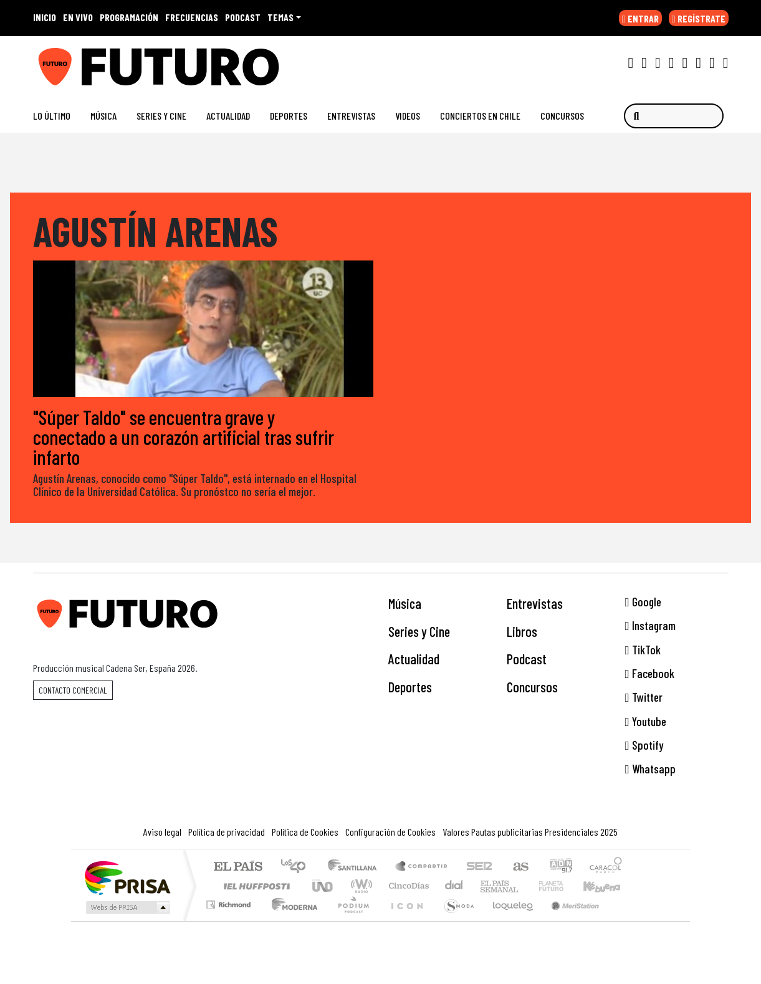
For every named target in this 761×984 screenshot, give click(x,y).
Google (643, 602)
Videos (407, 116)
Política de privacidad (226, 832)
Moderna (291, 920)
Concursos (562, 116)
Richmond (230, 920)
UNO (323, 886)
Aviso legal (162, 832)
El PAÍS (237, 867)
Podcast (527, 659)
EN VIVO (78, 17)
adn (560, 867)
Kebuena (607, 886)
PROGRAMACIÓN (129, 17)
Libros (522, 631)
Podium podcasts (230, 901)
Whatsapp (650, 769)
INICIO (44, 17)
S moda (455, 920)
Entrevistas (351, 116)
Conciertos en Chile (480, 116)
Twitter (644, 697)
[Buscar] (674, 115)
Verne (524, 886)
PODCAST (243, 17)
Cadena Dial (562, 886)
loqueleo (509, 920)
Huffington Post (254, 886)
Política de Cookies (305, 832)
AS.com (519, 867)
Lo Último (51, 116)
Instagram (650, 626)
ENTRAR (640, 18)
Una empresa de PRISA (127, 877)
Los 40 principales (297, 867)
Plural (350, 920)
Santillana (356, 867)
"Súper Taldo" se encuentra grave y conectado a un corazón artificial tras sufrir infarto (183, 437)
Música (103, 116)
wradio (359, 886)
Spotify (644, 745)
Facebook (649, 673)
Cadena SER (479, 867)
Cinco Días (407, 886)
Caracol (606, 867)
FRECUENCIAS (191, 17)
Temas (280, 17)
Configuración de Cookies (390, 832)
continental (454, 886)
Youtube (645, 721)
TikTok (643, 649)
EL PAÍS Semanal (488, 886)
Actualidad (228, 116)
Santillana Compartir (422, 867)
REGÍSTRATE (698, 18)
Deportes (288, 116)
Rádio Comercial (624, 920)
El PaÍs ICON (404, 920)
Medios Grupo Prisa (126, 907)
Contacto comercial (73, 690)
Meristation (568, 920)
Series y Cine (161, 116)
